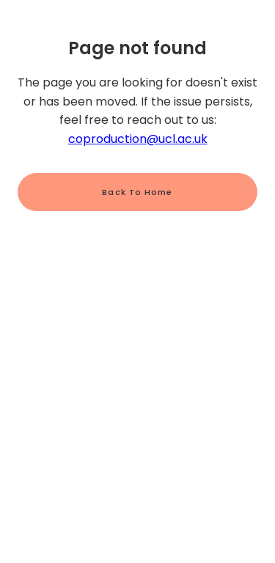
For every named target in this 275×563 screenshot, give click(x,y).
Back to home (137, 192)
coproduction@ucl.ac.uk (138, 138)
